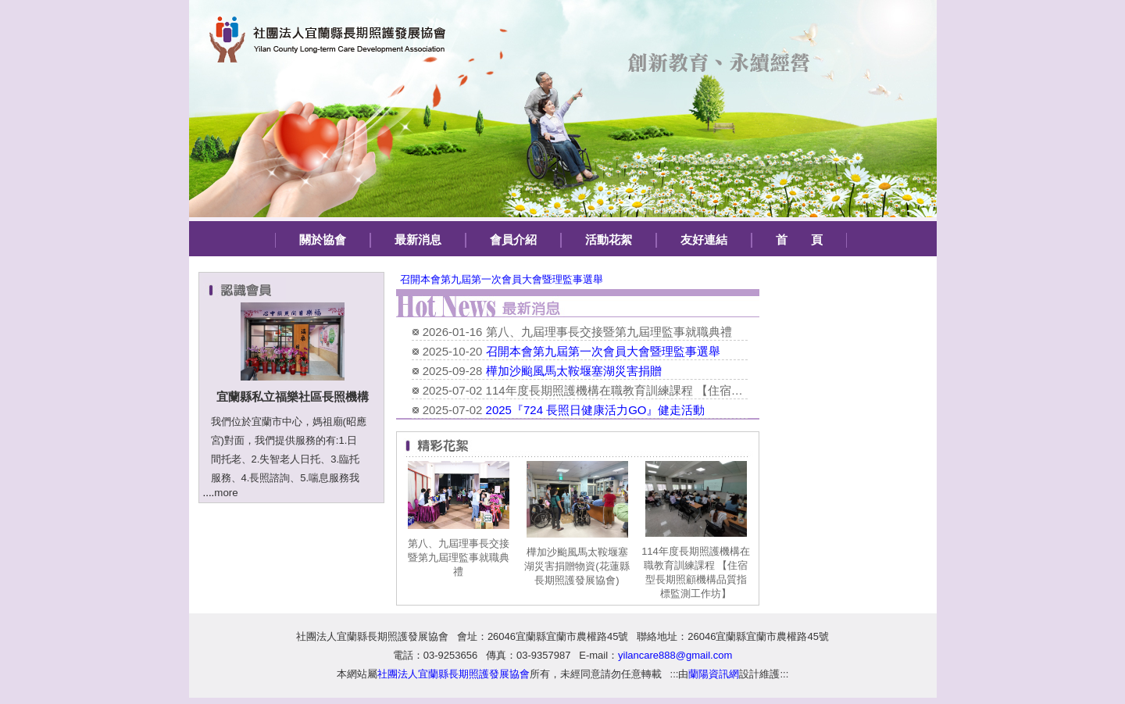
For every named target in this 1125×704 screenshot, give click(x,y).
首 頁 (799, 239)
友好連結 (703, 239)
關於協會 (322, 239)
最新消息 (418, 239)
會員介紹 (513, 239)
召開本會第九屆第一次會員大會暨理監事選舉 (501, 279)
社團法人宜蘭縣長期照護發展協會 (372, 636)
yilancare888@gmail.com (675, 655)
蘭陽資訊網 (713, 674)
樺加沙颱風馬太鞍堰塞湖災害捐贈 (574, 370)
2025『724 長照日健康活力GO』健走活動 (595, 409)
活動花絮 (608, 239)
